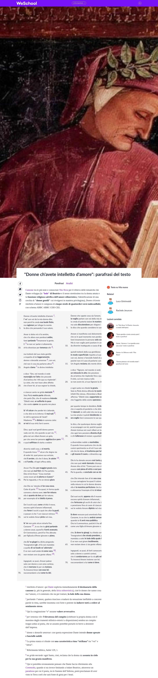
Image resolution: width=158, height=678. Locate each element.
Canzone (29, 290)
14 (58, 457)
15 (37, 488)
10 (33, 419)
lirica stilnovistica (65, 590)
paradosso (30, 671)
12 (62, 438)
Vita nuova (123, 287)
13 (38, 451)
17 (33, 525)
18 (54, 550)
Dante (51, 587)
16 (56, 513)
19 (53, 554)
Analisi (69, 283)
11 (55, 432)
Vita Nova (63, 290)
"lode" (46, 293)
